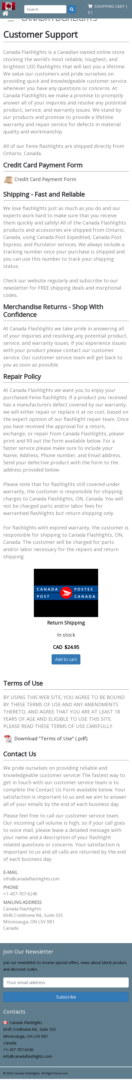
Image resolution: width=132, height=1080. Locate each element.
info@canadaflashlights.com (31, 879)
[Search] (45, 9)
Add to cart (66, 659)
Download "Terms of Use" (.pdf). (45, 738)
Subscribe (66, 997)
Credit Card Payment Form (39, 179)
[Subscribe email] (66, 982)
